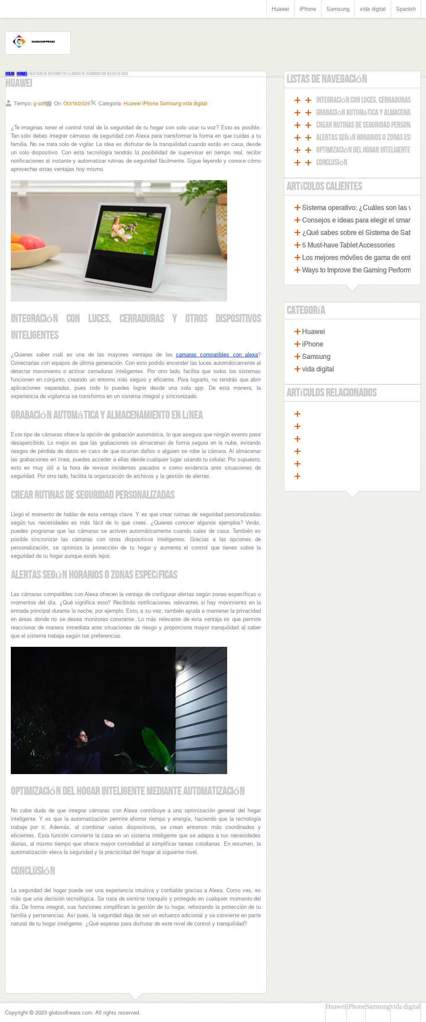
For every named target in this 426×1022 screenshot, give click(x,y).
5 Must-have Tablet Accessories (348, 245)
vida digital (373, 9)
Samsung (338, 9)
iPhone (308, 9)
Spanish (406, 9)
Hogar (9, 74)
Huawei (280, 9)
